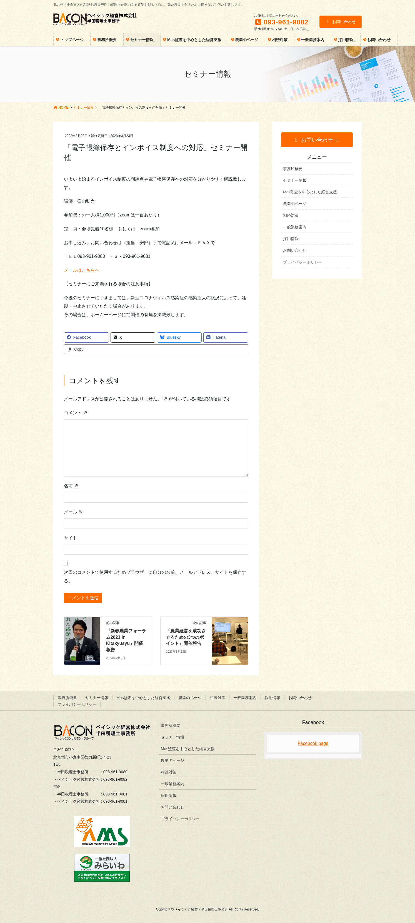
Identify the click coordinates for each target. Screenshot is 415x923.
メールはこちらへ (81, 270)
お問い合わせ (341, 21)
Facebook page (313, 743)
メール (73, 512)
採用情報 (291, 238)
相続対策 (291, 215)
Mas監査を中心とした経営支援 (310, 192)
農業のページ (294, 203)
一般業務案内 (294, 227)
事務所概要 (292, 168)
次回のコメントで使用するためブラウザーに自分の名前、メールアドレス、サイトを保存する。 (155, 576)
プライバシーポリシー (302, 262)
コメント (75, 412)
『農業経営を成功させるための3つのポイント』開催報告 (186, 637)
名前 (71, 485)
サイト (70, 537)
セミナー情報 (294, 180)
